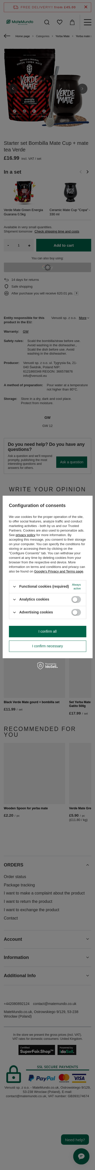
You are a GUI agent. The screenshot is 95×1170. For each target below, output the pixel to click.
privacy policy (25, 535)
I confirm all (48, 631)
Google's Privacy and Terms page (58, 571)
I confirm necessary (47, 646)
